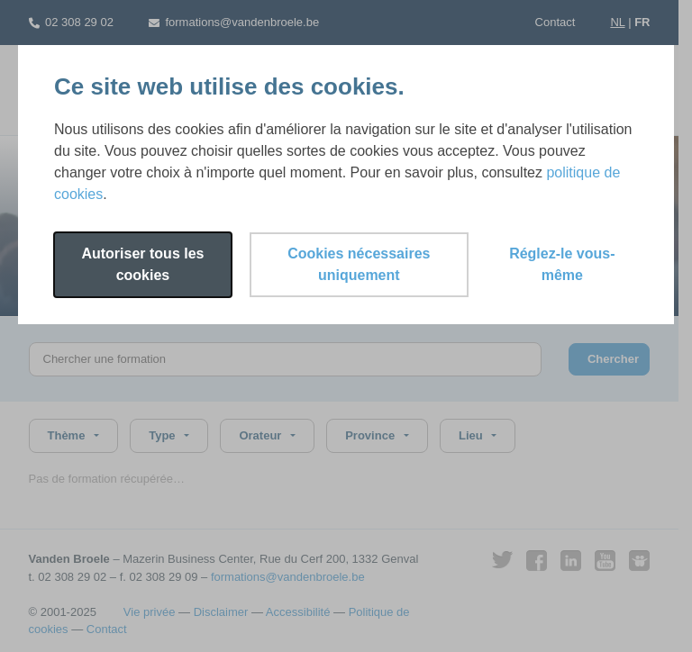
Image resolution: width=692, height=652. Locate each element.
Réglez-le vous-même (562, 264)
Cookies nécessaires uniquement (358, 264)
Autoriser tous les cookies (142, 264)
